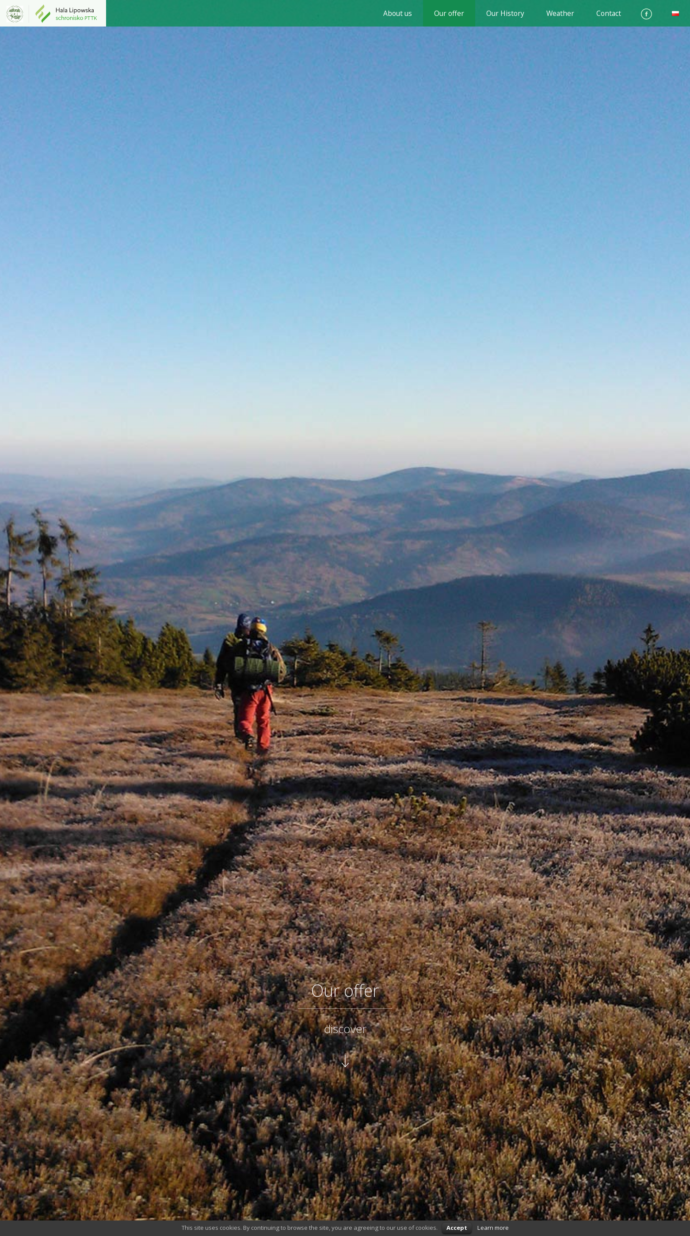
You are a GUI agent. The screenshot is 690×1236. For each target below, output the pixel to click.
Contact (608, 13)
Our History (505, 13)
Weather (560, 13)
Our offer (449, 13)
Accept (456, 1228)
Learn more (493, 1228)
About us (397, 13)
